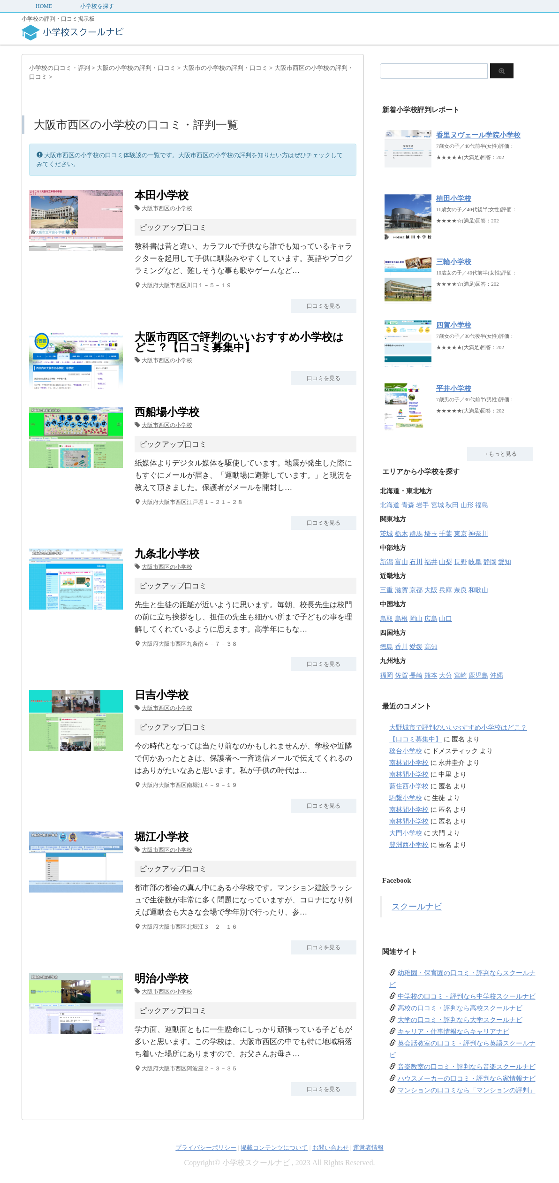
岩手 (422, 505)
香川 (401, 646)
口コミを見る (323, 306)
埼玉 (431, 533)
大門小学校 (405, 833)
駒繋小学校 (405, 797)
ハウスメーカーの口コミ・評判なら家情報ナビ (467, 1078)
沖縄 (496, 675)
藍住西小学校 (409, 786)
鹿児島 (478, 675)
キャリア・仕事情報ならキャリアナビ (453, 1031)
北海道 (390, 505)
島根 (401, 618)
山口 (445, 618)
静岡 (490, 561)
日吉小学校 (162, 695)
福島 (481, 505)
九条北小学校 (167, 554)
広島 (431, 618)
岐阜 (475, 561)
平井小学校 (453, 388)
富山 (401, 561)
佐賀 (401, 675)
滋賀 (401, 590)
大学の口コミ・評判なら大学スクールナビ (460, 1019)
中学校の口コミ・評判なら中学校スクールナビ (467, 996)
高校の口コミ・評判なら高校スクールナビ (460, 1008)
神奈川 (478, 533)
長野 (460, 561)
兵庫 (445, 590)
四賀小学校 (453, 325)
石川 (416, 561)
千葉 (445, 533)
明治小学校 (162, 979)
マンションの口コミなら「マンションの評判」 (467, 1090)
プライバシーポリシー (205, 1147)
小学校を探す (97, 6)
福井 (431, 561)
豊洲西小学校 (409, 844)
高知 (431, 646)
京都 (416, 590)
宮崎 (460, 675)
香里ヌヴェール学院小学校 (478, 135)
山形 (467, 505)
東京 (460, 533)
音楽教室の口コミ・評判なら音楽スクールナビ (467, 1066)
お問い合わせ (330, 1147)
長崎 (416, 675)
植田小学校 (453, 198)
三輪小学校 (453, 262)
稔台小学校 (405, 751)
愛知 (504, 561)
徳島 (386, 646)
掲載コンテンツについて (274, 1147)
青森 (408, 505)
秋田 (452, 505)
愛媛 (416, 646)
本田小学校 (162, 195)
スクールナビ (417, 906)
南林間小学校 (409, 762)
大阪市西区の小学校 (167, 208)
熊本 (431, 675)
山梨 (445, 561)
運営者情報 (368, 1147)
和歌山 (478, 590)
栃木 (401, 533)
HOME (44, 6)
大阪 (431, 590)
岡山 (416, 618)
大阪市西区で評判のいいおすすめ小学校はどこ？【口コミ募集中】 (239, 342)
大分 (445, 675)
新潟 (386, 561)
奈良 (460, 590)
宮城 (437, 505)
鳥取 (386, 618)
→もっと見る (500, 453)
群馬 (416, 533)
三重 (386, 590)
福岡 (386, 675)
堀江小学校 (162, 837)
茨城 (386, 533)
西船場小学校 (167, 412)
